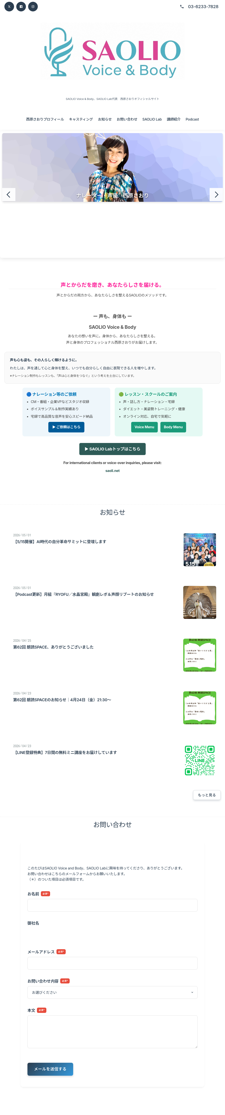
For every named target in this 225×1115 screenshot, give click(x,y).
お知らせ (105, 119)
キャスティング (81, 119)
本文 (36, 1010)
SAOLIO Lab (152, 119)
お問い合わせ (127, 119)
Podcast (192, 119)
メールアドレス (46, 951)
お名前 (38, 893)
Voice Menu (144, 427)
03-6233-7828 (203, 6)
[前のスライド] (8, 194)
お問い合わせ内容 (48, 980)
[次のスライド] (216, 194)
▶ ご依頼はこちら (66, 427)
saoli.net (112, 470)
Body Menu (173, 427)
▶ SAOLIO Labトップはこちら (112, 449)
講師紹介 (174, 119)
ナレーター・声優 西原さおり (112, 195)
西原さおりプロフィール (45, 119)
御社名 (33, 923)
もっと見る (207, 795)
